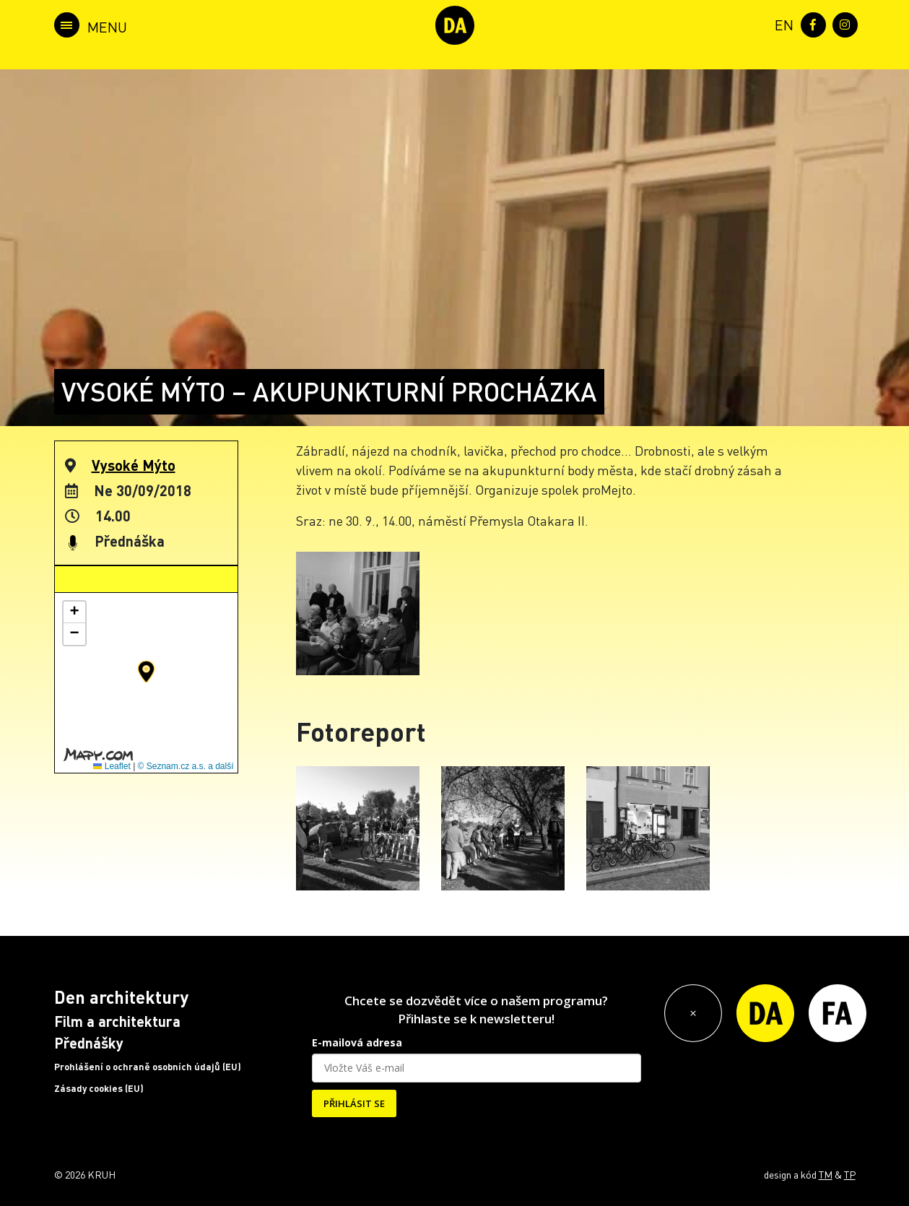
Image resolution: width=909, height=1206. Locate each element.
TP (850, 1174)
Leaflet (111, 766)
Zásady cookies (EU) (99, 1088)
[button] (146, 671)
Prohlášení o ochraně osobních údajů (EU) (147, 1066)
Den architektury (121, 997)
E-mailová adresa (357, 1042)
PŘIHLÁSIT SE (354, 1103)
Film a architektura (117, 1021)
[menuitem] (781, 23)
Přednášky (88, 1042)
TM (825, 1174)
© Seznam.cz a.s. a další (186, 766)
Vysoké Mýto (133, 465)
